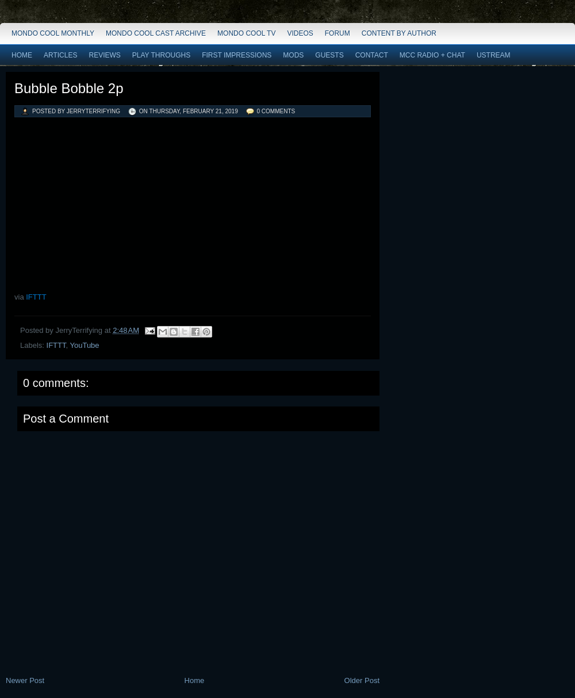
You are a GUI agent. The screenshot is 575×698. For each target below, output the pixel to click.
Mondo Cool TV (246, 33)
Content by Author (399, 33)
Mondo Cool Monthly (53, 33)
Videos (300, 33)
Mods (293, 55)
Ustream (494, 55)
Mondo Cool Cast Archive (156, 33)
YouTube (84, 345)
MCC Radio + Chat (432, 55)
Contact (371, 55)
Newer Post (25, 680)
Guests (329, 55)
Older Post (361, 680)
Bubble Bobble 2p (69, 88)
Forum (337, 33)
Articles (60, 55)
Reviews (104, 55)
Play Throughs (161, 55)
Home (22, 55)
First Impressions (236, 55)
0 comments (276, 111)
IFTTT (36, 297)
